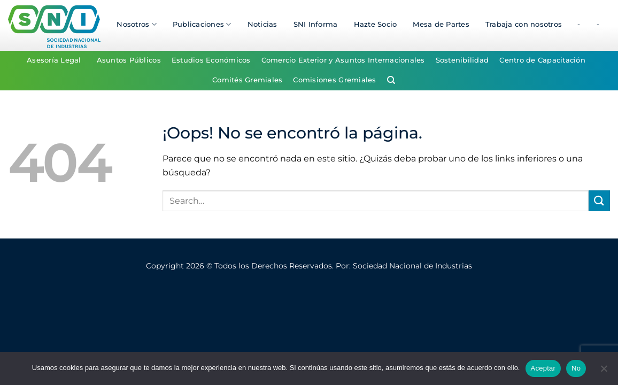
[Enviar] (599, 200)
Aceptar (543, 368)
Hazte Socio (375, 24)
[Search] (391, 80)
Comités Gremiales (247, 80)
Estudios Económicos (211, 60)
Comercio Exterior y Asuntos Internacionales (343, 60)
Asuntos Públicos (129, 60)
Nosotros (137, 24)
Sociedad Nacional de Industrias (412, 266)
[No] (603, 371)
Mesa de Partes (441, 24)
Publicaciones (202, 24)
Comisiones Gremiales (334, 80)
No (576, 368)
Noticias (262, 24)
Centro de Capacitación (542, 60)
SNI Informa (315, 24)
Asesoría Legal (54, 60)
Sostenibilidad (462, 60)
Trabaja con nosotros (523, 24)
